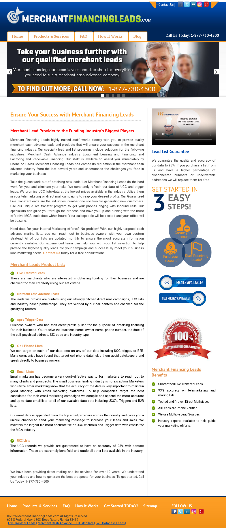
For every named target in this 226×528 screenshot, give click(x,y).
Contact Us (166, 4)
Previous (9, 71)
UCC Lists (23, 441)
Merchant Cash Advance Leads (38, 294)
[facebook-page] (174, 511)
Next (216, 71)
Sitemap (150, 506)
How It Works (86, 506)
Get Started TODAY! (121, 506)
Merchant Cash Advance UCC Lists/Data (66, 523)
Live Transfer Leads (31, 273)
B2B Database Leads (110, 523)
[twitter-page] (180, 511)
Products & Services (40, 506)
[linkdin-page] (187, 511)
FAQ (66, 506)
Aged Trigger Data (30, 320)
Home (12, 506)
